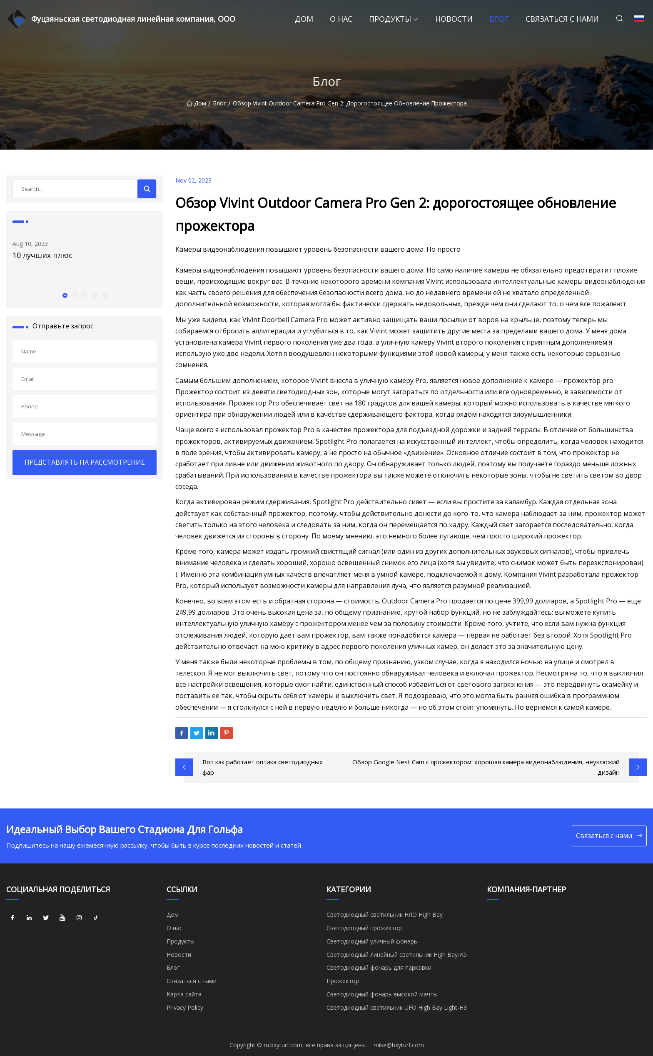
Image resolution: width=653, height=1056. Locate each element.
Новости (454, 19)
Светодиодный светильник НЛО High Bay (384, 914)
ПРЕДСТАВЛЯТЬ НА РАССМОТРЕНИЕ (85, 462)
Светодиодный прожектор (364, 928)
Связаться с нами (562, 19)
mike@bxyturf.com (399, 1045)
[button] (64, 295)
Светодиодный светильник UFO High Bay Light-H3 (396, 1007)
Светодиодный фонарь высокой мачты (382, 994)
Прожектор (342, 981)
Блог (499, 19)
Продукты (390, 19)
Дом (304, 19)
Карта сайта (184, 994)
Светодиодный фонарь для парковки (378, 967)
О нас (341, 19)
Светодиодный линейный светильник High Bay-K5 (396, 954)
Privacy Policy (185, 1007)
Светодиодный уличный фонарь (371, 941)
